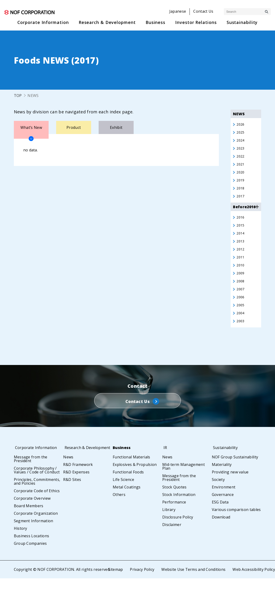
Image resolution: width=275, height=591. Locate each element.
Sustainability (226, 460)
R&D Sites (72, 496)
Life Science (123, 492)
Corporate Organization (36, 526)
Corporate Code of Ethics (37, 503)
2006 (240, 307)
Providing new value (230, 484)
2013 (240, 247)
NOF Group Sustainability (235, 469)
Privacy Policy (141, 582)
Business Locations (31, 548)
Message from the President (30, 471)
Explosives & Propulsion (135, 477)
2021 (240, 167)
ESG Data (220, 514)
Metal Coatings (126, 499)
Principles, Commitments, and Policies (37, 494)
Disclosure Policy (177, 529)
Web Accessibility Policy (253, 582)
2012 (240, 256)
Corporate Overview (32, 511)
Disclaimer (171, 537)
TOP (18, 95)
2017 (240, 201)
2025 (240, 133)
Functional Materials (131, 469)
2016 (240, 222)
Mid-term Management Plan (183, 479)
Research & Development (76, 462)
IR (164, 460)
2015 (240, 231)
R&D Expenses (76, 488)
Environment (224, 499)
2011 (240, 264)
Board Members (28, 518)
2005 (240, 315)
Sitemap (114, 582)
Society (218, 492)
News (68, 473)
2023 (240, 150)
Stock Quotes (174, 499)
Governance (223, 507)
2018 (240, 192)
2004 (240, 324)
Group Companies (30, 556)
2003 (240, 332)
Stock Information (178, 507)
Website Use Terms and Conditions (193, 582)
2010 (240, 273)
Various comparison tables (236, 522)
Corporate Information (37, 460)
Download (221, 529)
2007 (240, 298)
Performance (174, 514)
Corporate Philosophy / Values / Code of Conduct (37, 482)
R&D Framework (78, 481)
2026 (240, 125)
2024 (240, 141)
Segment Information (33, 533)
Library (168, 522)
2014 (240, 239)
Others (119, 507)
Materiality (222, 477)
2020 (240, 175)
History (20, 541)
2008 (240, 290)
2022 (240, 158)
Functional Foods (128, 484)
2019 (240, 184)
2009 (240, 281)
